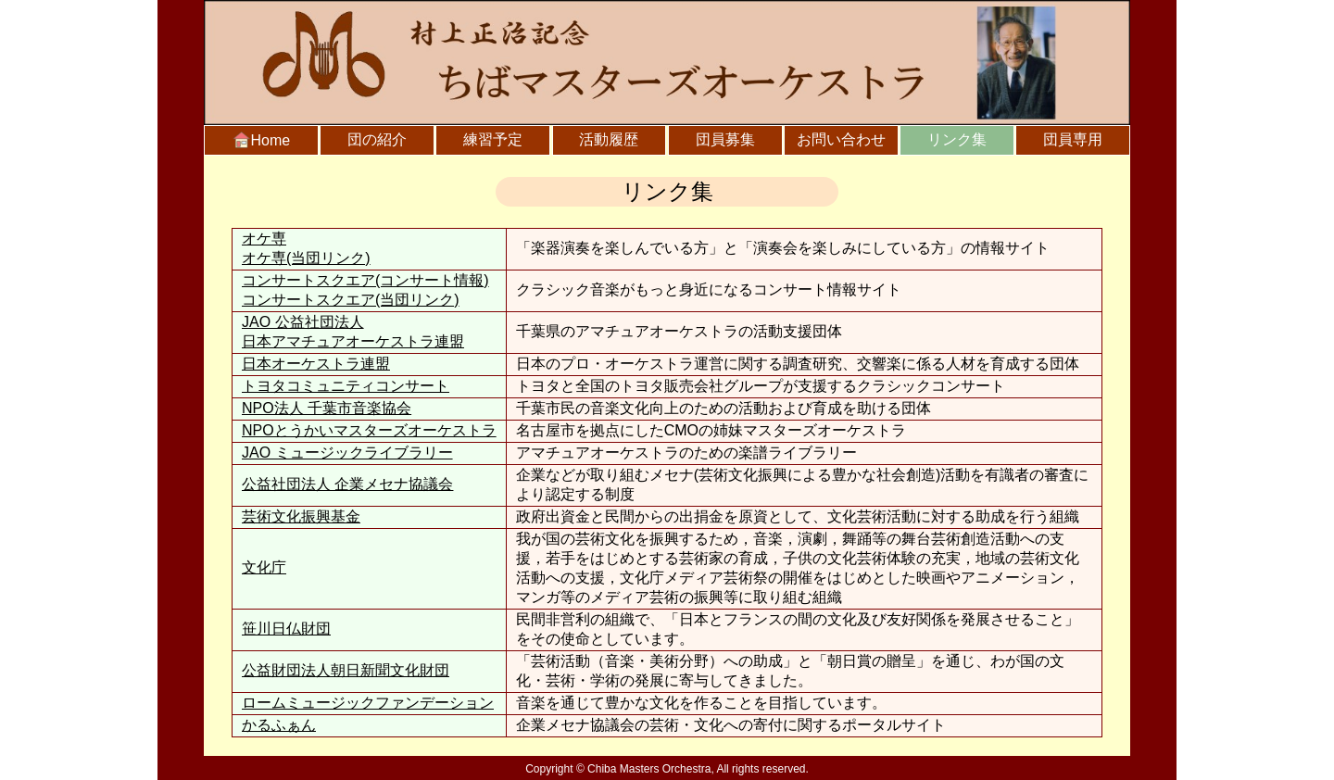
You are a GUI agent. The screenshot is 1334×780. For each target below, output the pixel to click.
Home (262, 140)
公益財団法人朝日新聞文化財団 (345, 670)
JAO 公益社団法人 (369, 333)
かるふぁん (279, 725)
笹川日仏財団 (286, 628)
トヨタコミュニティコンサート (345, 386)
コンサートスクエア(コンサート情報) (365, 280)
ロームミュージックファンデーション (368, 703)
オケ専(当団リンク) (306, 258)
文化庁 (264, 567)
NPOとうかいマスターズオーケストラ (369, 430)
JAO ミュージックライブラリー (347, 452)
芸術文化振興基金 (301, 516)
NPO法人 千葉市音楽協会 (326, 408)
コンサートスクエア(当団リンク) (350, 300)
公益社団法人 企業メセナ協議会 (347, 484)
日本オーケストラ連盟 (316, 363)
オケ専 (264, 238)
